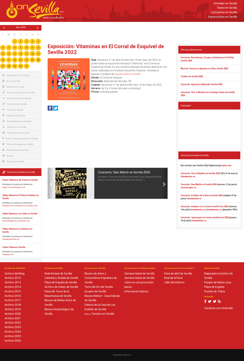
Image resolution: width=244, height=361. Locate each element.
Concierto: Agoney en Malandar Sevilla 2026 (201, 84)
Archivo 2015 (13, 291)
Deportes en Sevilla (13, 115)
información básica (136, 291)
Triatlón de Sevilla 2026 (192, 76)
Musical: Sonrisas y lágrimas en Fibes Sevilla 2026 (204, 68)
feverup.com (19, 187)
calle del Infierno (174, 282)
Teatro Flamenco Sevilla (13, 247)
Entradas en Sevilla (225, 3)
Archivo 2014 (13, 286)
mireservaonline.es (10, 239)
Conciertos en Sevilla (224, 12)
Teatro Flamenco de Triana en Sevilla (20, 180)
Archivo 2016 (13, 295)
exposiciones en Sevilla (127, 74)
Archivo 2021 (13, 318)
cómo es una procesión (138, 282)
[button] (51, 183)
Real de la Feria (173, 277)
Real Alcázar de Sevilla (58, 273)
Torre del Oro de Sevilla (98, 286)
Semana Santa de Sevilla (16, 98)
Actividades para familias (17, 121)
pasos (128, 286)
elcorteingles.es (9, 221)
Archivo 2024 (13, 331)
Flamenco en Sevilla (14, 127)
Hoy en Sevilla (11, 81)
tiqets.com (7, 187)
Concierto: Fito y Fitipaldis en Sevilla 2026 (200, 173)
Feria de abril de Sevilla (178, 273)
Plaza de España (214, 286)
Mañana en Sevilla (13, 86)
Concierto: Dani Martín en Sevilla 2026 (124, 172)
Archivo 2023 (13, 327)
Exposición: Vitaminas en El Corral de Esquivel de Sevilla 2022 (106, 49)
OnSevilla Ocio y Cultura (16, 75)
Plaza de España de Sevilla (61, 282)
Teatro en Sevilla (227, 7)
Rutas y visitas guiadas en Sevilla (20, 138)
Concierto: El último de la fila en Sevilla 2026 (202, 195)
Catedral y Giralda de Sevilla (61, 277)
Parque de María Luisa (217, 282)
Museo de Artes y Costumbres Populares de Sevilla (100, 278)
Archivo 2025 (13, 336)
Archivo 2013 (13, 282)
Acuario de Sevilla (95, 291)
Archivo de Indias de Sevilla (61, 286)
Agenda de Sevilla (13, 161)
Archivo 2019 (13, 309)
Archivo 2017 (13, 300)
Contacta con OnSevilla (218, 308)
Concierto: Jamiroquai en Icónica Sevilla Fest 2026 (205, 217)
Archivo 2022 (13, 322)
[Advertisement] (142, 32)
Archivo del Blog (14, 273)
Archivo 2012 (13, 277)
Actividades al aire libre (15, 150)
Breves (8, 155)
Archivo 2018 (13, 304)
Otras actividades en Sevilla (17, 144)
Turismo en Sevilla (103, 313)
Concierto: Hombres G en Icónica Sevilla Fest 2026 (204, 206)
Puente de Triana (214, 291)
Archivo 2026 (13, 340)
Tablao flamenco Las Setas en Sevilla (19, 213)
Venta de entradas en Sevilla (18, 92)
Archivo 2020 (13, 313)
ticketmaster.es (188, 176)
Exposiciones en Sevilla (222, 16)
